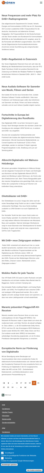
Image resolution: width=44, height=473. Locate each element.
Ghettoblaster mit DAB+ (14, 196)
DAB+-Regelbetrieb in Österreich (19, 59)
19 (30, 383)
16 (17, 383)
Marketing (8, 458)
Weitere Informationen (7, 449)
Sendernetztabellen (8, 422)
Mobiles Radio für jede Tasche (18, 273)
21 (39, 383)
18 (26, 383)
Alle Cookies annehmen (34, 470)
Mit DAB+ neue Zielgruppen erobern (21, 240)
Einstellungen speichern (9, 464)
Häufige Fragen (7, 412)
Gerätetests (6, 409)
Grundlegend (9, 453)
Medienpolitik (6, 419)
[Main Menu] (41, 2)
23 (8, 387)
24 (13, 387)
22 (4, 387)
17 (21, 383)
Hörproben (5, 416)
